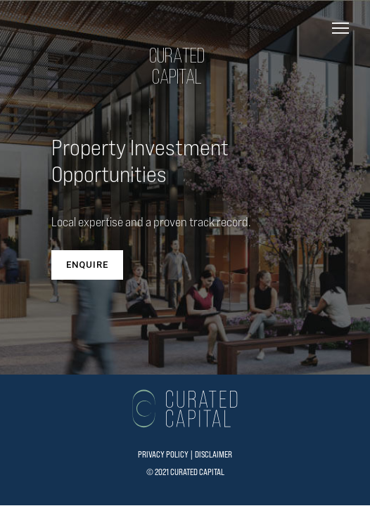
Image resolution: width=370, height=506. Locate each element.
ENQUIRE (87, 264)
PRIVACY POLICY (163, 454)
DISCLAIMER (213, 454)
